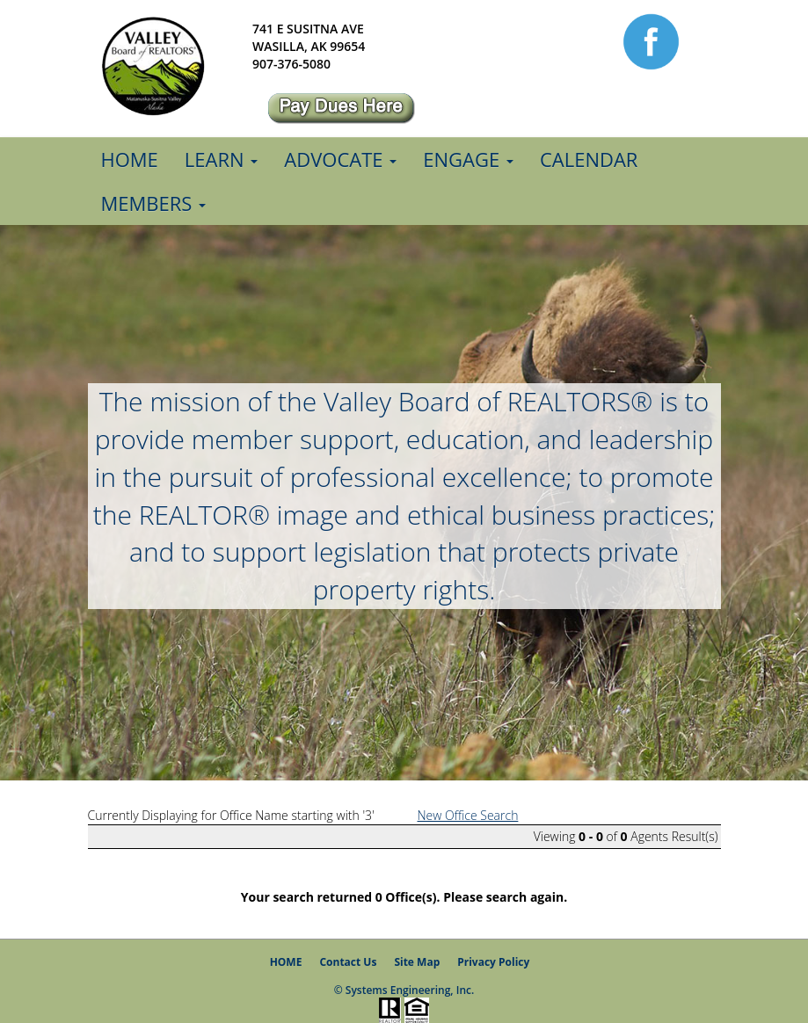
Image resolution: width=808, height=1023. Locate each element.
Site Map (417, 961)
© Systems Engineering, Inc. (404, 990)
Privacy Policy (493, 961)
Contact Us (347, 961)
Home (129, 159)
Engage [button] (468, 159)
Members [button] (154, 203)
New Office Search (468, 815)
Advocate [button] (340, 159)
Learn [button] (221, 159)
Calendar (589, 159)
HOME (286, 961)
